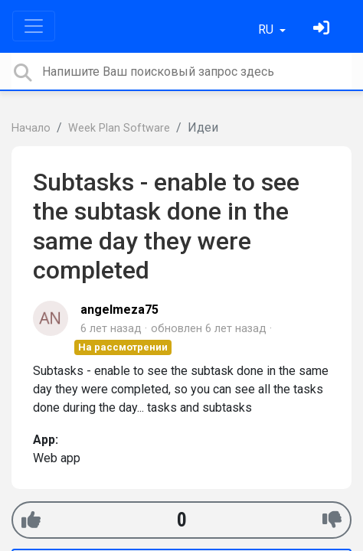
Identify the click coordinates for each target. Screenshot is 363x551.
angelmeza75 (119, 309)
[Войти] (323, 29)
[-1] (332, 520)
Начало (31, 128)
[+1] (31, 520)
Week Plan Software (119, 128)
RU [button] (267, 29)
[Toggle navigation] (33, 26)
